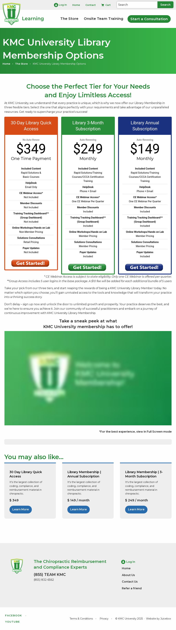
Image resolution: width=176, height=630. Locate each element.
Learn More (20, 509)
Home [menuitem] (76, 5)
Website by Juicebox (158, 618)
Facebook (13, 615)
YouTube (12, 621)
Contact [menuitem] (90, 5)
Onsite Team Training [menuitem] (103, 19)
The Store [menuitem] (69, 19)
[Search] (137, 4)
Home (6, 63)
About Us (128, 575)
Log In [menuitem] (60, 5)
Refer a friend (132, 588)
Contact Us (130, 581)
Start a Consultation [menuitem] (149, 19)
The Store (21, 63)
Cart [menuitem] (106, 5)
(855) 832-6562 (44, 579)
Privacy (104, 618)
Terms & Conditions (81, 618)
